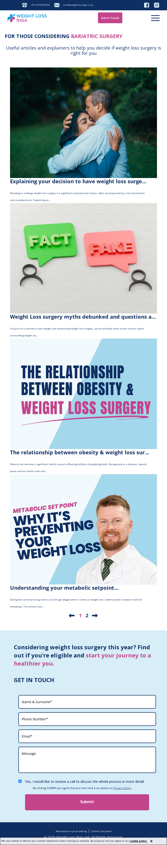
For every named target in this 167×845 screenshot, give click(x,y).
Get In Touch (110, 18)
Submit (87, 801)
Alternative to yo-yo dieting (71, 831)
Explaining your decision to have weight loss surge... (78, 181)
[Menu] (155, 18)
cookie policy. (138, 841)
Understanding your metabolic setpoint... (64, 587)
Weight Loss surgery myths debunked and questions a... (83, 316)
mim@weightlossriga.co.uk (78, 4)
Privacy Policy (122, 788)
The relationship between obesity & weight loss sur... (79, 452)
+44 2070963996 (40, 4)
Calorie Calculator (101, 831)
